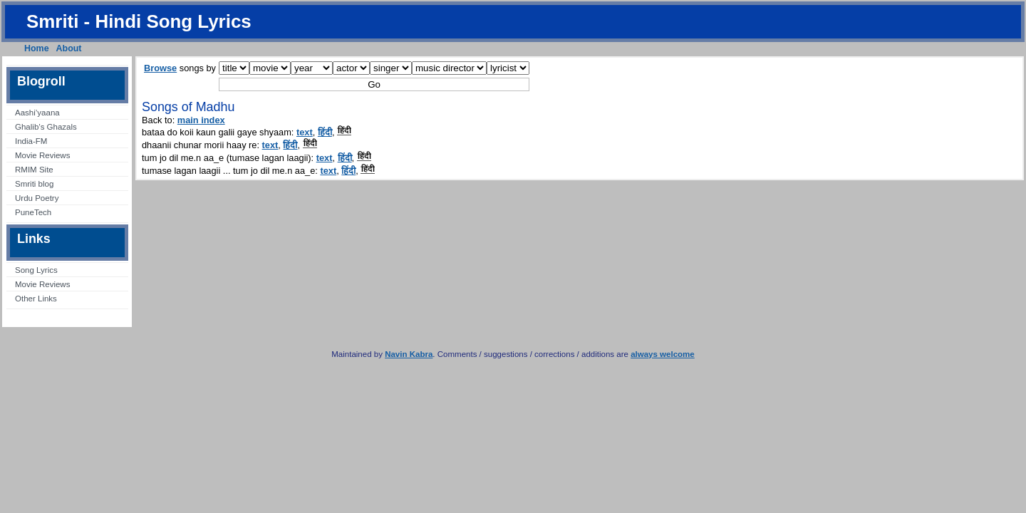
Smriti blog (34, 184)
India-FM (31, 141)
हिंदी (325, 132)
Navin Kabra (408, 354)
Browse (160, 68)
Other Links (36, 298)
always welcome (663, 354)
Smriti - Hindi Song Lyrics (139, 21)
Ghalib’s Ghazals (46, 127)
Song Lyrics (36, 270)
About (69, 48)
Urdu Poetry (36, 198)
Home (36, 48)
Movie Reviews (42, 155)
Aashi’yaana (37, 112)
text (304, 132)
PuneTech (33, 212)
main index (201, 120)
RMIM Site (34, 169)
